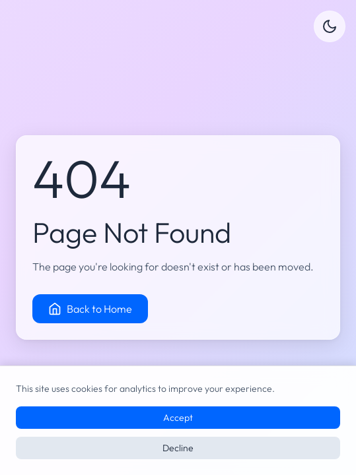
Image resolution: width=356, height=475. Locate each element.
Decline (178, 448)
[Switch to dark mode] (329, 26)
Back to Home (90, 308)
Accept (178, 418)
